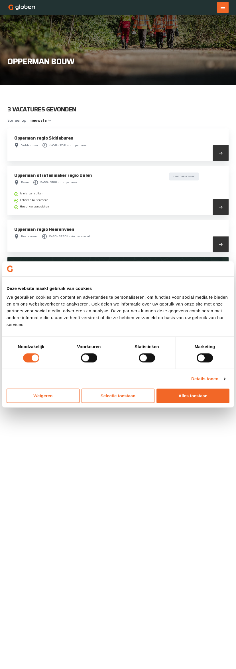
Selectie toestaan (118, 396)
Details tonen (204, 378)
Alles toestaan (192, 396)
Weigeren (42, 396)
